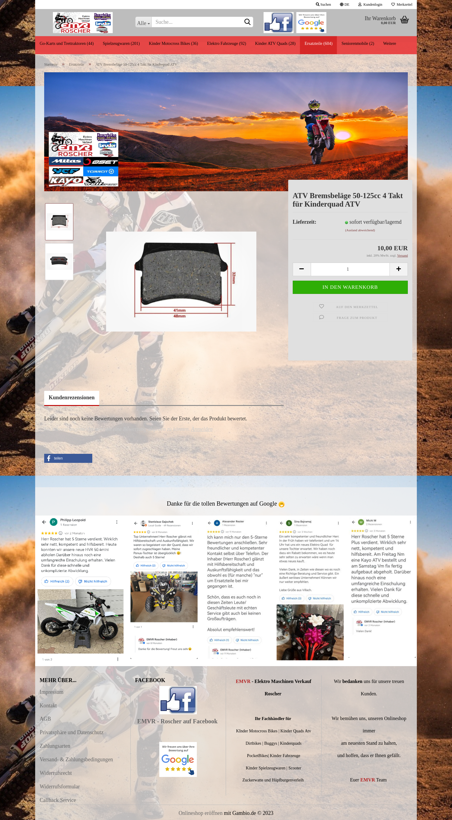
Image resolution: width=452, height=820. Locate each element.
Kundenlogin (370, 4)
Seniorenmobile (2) (357, 43)
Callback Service (58, 800)
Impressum (51, 692)
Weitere (389, 43)
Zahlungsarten (55, 746)
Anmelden (201, 429)
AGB (45, 719)
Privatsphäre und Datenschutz (71, 732)
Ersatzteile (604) (318, 43)
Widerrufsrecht (56, 773)
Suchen (323, 4)
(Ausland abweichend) (360, 230)
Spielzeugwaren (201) (121, 43)
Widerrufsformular (60, 787)
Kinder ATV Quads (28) (275, 43)
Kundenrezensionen (72, 397)
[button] (68, 458)
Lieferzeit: (304, 222)
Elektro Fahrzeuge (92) (226, 43)
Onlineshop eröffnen (200, 813)
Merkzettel (401, 4)
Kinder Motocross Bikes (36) (173, 43)
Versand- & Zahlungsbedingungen (76, 759)
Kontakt (48, 706)
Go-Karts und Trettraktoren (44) (67, 43)
